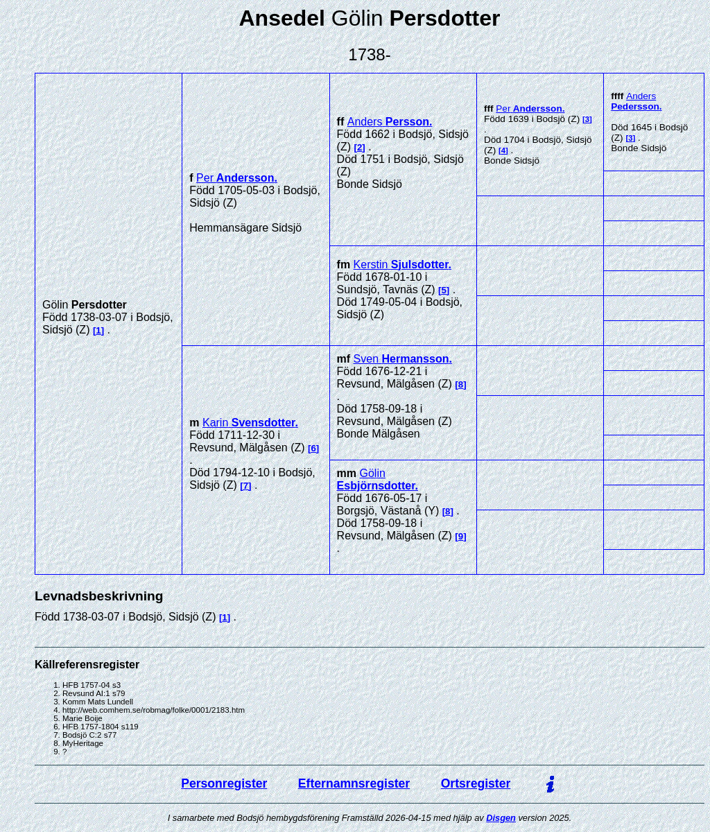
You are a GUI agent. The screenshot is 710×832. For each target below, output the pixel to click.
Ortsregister (476, 783)
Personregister (224, 783)
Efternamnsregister (354, 783)
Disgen (501, 818)
